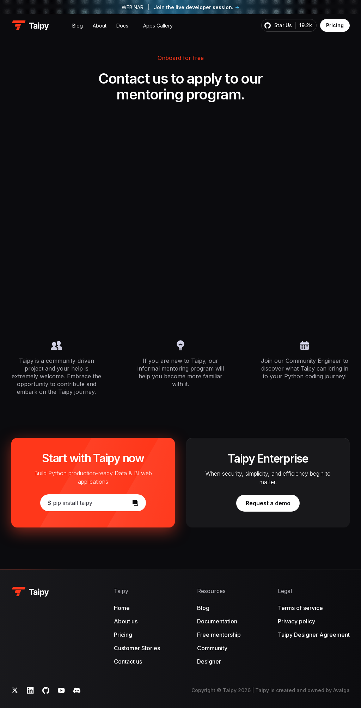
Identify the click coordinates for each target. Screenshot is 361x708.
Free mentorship (219, 634)
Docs (122, 25)
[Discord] (76, 690)
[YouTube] (61, 690)
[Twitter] (14, 690)
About (99, 25)
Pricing (335, 25)
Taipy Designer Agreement (314, 634)
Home (122, 607)
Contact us (128, 661)
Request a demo (273, 504)
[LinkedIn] (30, 690)
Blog (77, 25)
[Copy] (135, 502)
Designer (209, 661)
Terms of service (300, 607)
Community (212, 648)
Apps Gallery (158, 25)
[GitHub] (45, 690)
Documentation (217, 621)
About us (125, 621)
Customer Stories (137, 648)
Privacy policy (296, 621)
